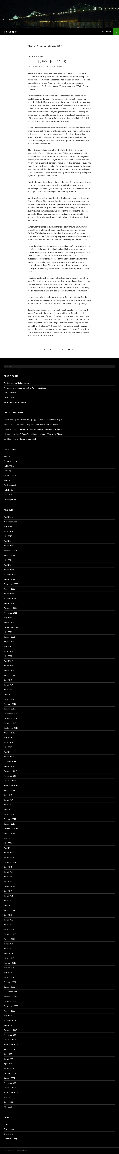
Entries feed (9, 1129)
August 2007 (9, 1049)
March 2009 (9, 977)
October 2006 (10, 1087)
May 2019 (8, 689)
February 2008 (10, 1020)
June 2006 (8, 1102)
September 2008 (11, 1006)
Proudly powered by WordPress (15, 1151)
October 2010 (10, 934)
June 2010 (8, 944)
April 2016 (8, 848)
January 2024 (9, 579)
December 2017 (10, 771)
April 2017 (8, 809)
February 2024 (10, 574)
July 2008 (8, 1016)
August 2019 (9, 675)
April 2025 (8, 541)
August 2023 (9, 589)
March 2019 (9, 699)
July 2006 (8, 1097)
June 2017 (8, 800)
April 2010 (8, 953)
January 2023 (9, 603)
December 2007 (10, 1030)
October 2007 (10, 1040)
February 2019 (10, 704)
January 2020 (9, 670)
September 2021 (11, 627)
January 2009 (9, 987)
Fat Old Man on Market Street (16, 383)
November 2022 (10, 613)
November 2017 (10, 776)
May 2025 (8, 536)
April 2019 (8, 694)
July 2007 (8, 1054)
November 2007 (10, 1035)
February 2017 (10, 819)
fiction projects (10, 461)
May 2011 (8, 924)
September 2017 (11, 785)
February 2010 (10, 963)
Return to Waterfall (28, 439)
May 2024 (8, 560)
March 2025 (9, 546)
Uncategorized (35, 57)
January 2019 (9, 709)
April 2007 (8, 1063)
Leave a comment (56, 66)
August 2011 (9, 910)
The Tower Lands (47, 61)
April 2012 (8, 905)
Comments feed (11, 1134)
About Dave (106, 31)
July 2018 (8, 737)
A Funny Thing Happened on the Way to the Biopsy (25, 388)
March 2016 (9, 852)
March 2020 (9, 665)
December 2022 (10, 608)
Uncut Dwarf (9, 397)
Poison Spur (10, 31)
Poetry (7, 480)
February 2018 (10, 761)
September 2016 (11, 829)
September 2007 (11, 1044)
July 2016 (8, 838)
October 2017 (10, 781)
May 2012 (8, 900)
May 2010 (8, 948)
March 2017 (9, 814)
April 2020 (8, 661)
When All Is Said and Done (15, 402)
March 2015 (9, 857)
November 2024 (10, 550)
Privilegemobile (10, 485)
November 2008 (10, 996)
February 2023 (10, 598)
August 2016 (9, 833)
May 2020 (8, 656)
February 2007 (10, 1073)
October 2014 (10, 862)
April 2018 (8, 752)
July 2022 (8, 617)
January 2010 (9, 968)
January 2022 (9, 622)
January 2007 (9, 1078)
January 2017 (9, 824)
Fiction (7, 456)
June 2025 (8, 531)
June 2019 (8, 685)
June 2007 (8, 1059)
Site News (8, 495)
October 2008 (10, 1001)
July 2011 (8, 915)
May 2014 (8, 876)
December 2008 (10, 992)
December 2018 (10, 713)
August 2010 (9, 939)
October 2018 (10, 723)
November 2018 (10, 718)
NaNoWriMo (9, 466)
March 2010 (9, 958)
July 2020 (8, 646)
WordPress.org (10, 1138)
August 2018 (9, 733)
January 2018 (9, 766)
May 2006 (8, 1107)
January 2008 (9, 1025)
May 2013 (8, 881)
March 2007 (9, 1068)
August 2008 (9, 1011)
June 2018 (8, 742)
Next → (71, 349)
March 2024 (9, 570)
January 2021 (9, 637)
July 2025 (8, 526)
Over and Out (10, 393)
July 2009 (8, 972)
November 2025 (10, 522)
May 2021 (8, 632)
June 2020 (8, 651)
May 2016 (8, 843)
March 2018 (9, 757)
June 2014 (8, 872)
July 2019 (8, 680)
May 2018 (8, 747)
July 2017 (8, 795)
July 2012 (8, 891)
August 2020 (9, 641)
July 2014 (8, 867)
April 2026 (8, 517)
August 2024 (9, 555)
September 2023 (11, 584)
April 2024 (8, 565)
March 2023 (9, 594)
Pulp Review (9, 490)
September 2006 (11, 1092)
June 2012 (8, 896)
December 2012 (10, 886)
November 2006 (10, 1083)
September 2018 (11, 728)
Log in (6, 1124)
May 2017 (8, 805)
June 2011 (8, 920)
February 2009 (10, 982)
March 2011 (9, 929)
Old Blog (7, 471)
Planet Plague (10, 475)
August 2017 (9, 790)
